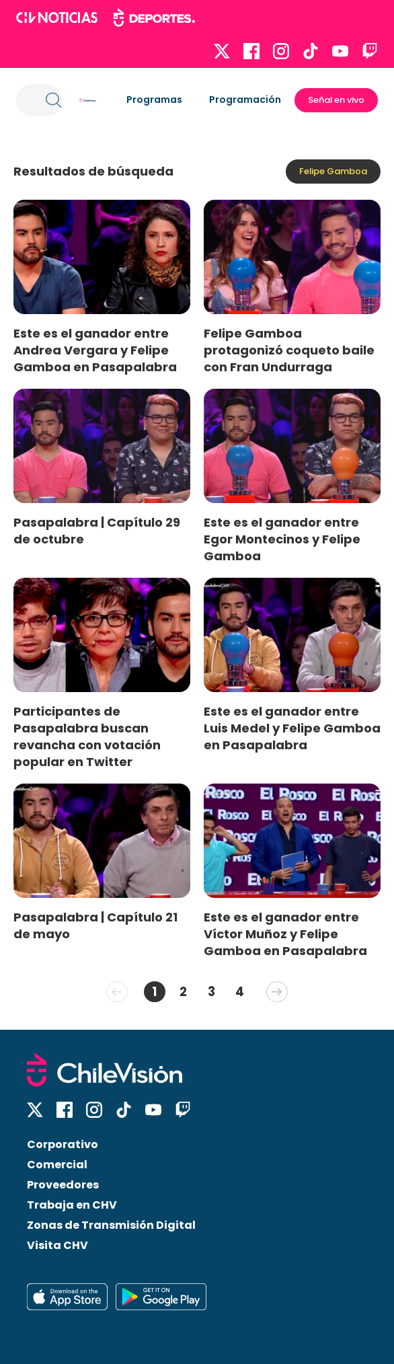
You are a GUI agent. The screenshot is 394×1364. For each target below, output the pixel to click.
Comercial (57, 1164)
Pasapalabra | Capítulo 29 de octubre (96, 530)
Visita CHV (57, 1245)
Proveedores (63, 1184)
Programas (154, 99)
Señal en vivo (336, 99)
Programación (245, 99)
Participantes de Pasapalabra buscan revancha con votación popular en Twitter (87, 736)
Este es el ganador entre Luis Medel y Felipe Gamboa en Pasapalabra (292, 728)
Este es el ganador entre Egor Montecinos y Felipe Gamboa (282, 539)
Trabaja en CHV (72, 1205)
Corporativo (62, 1144)
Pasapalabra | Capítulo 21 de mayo (95, 925)
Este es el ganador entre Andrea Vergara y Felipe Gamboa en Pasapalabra (95, 350)
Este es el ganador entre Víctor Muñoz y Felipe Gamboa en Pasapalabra (285, 934)
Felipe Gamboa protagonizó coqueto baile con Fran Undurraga (289, 350)
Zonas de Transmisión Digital (111, 1225)
